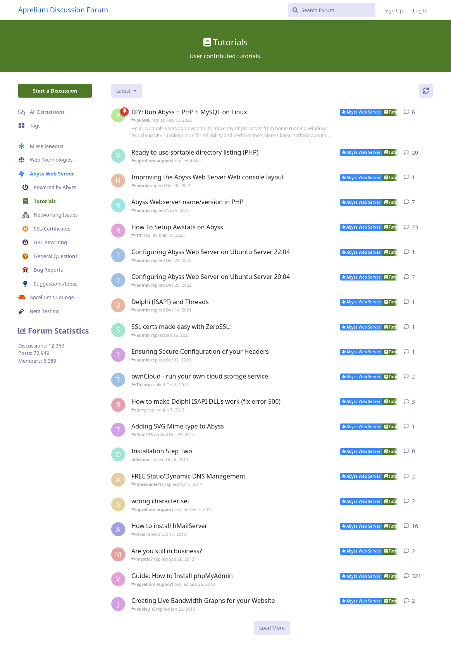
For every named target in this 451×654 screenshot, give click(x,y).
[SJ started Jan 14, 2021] (118, 330)
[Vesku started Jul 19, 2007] (118, 156)
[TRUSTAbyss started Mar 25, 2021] (118, 280)
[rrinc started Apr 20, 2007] (118, 205)
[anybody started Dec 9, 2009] (118, 480)
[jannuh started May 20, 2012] (118, 604)
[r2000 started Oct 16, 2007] (118, 231)
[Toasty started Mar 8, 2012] (118, 430)
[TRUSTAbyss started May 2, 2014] (118, 380)
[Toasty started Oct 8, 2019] (118, 355)
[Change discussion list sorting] (126, 91)
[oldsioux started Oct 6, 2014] (118, 454)
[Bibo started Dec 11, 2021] (118, 305)
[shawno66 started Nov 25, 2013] (118, 504)
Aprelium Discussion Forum (63, 9)
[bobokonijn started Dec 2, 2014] (118, 405)
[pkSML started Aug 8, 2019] (118, 115)
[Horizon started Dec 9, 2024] (118, 181)
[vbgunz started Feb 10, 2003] (118, 579)
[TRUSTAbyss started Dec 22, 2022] (118, 255)
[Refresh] (426, 91)
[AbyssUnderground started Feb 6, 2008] (118, 529)
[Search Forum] (331, 10)
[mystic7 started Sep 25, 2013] (118, 554)
